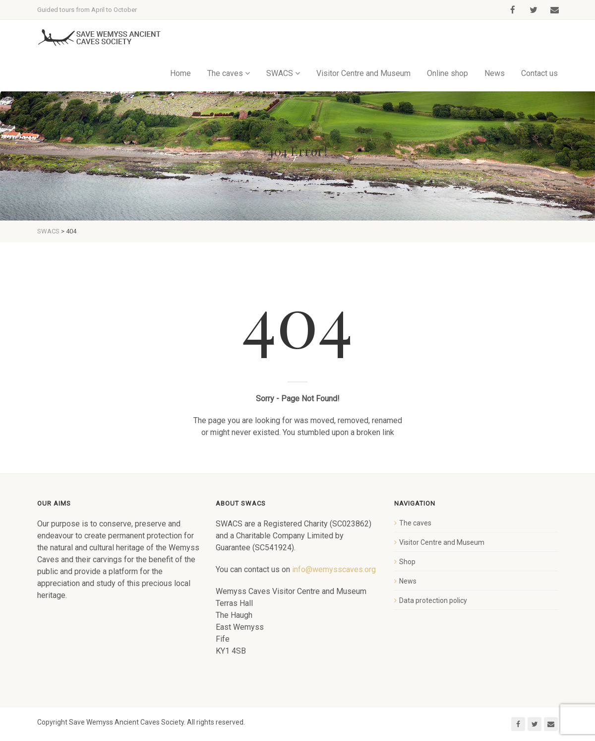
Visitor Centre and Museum (363, 73)
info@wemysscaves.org (334, 569)
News (494, 73)
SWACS (279, 73)
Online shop (447, 73)
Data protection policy (433, 600)
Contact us (539, 73)
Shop (407, 562)
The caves (225, 73)
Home (180, 73)
